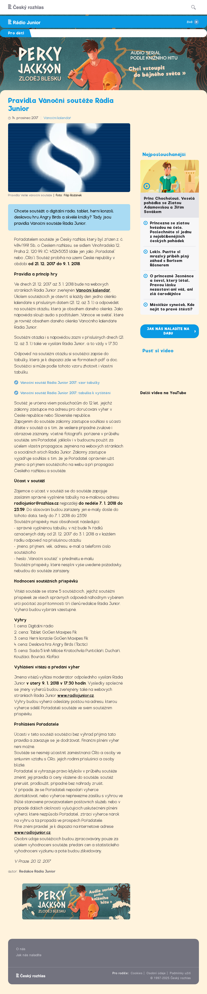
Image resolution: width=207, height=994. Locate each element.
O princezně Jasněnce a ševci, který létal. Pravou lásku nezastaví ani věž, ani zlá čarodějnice (172, 285)
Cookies (137, 973)
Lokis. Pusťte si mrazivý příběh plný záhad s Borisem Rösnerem (169, 258)
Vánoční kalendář (57, 118)
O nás (20, 949)
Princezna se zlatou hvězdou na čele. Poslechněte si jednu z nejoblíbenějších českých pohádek (170, 232)
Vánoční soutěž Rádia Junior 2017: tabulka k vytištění (65, 393)
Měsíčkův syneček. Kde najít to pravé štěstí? (172, 307)
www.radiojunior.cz (75, 695)
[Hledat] (193, 7)
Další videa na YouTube (163, 393)
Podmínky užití (180, 973)
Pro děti (16, 33)
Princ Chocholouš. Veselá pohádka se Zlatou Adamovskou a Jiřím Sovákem (169, 205)
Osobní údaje (156, 973)
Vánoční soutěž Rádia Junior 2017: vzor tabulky (60, 383)
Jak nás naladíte (29, 955)
